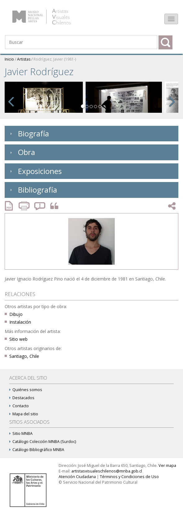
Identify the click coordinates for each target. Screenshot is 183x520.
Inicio (9, 59)
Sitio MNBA (21, 433)
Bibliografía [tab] (32, 190)
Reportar (40, 206)
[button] (11, 100)
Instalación (20, 322)
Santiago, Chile (24, 356)
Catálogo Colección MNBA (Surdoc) (42, 441)
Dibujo (16, 314)
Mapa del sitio (23, 414)
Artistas (23, 59)
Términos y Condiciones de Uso (129, 476)
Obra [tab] (21, 152)
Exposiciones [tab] (35, 171)
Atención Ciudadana (77, 476)
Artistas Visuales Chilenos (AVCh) (49, 14)
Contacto (19, 405)
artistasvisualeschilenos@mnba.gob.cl (106, 471)
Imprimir (25, 206)
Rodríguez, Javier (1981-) (54, 59)
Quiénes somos (25, 389)
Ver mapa (167, 465)
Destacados (21, 397)
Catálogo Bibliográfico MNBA (36, 449)
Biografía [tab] (28, 133)
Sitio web (18, 339)
